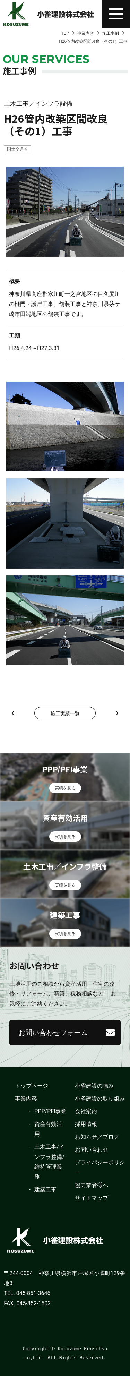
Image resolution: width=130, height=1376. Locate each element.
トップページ (31, 1086)
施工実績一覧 (65, 713)
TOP (65, 33)
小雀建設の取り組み (100, 1098)
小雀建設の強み (94, 1086)
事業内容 (85, 33)
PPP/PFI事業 (50, 1111)
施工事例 (110, 33)
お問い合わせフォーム (53, 1032)
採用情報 (86, 1124)
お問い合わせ (91, 1149)
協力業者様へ (91, 1185)
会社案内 (86, 1111)
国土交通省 (17, 149)
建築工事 (45, 1189)
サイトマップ (91, 1198)
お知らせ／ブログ (97, 1137)
